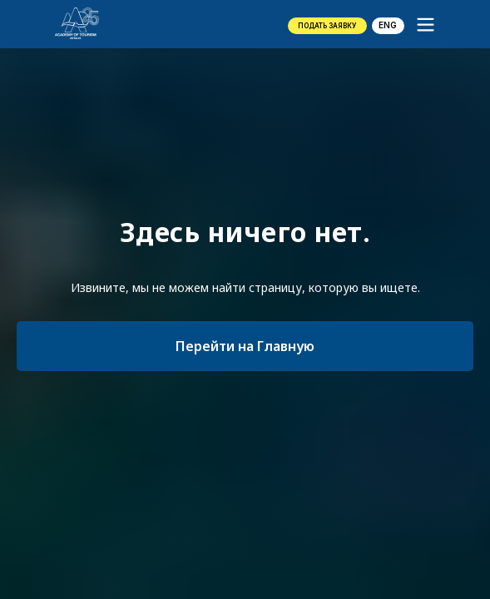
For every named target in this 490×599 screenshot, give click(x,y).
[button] (327, 25)
